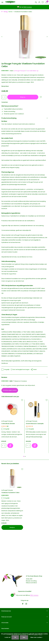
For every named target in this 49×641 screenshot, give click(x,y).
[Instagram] (26, 604)
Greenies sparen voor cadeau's (12, 114)
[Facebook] (23, 604)
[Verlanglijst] (43, 2)
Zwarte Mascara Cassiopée (35, 423)
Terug (4, 12)
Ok (15, 637)
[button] (23, 57)
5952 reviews (27, 7)
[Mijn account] (39, 2)
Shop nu (22, 97)
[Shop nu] (10, 445)
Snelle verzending (8, 111)
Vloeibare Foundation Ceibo (10, 492)
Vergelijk (5, 369)
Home (11, 12)
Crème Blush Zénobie (8, 423)
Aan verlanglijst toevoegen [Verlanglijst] (20, 369)
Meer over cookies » (36, 637)
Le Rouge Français (19, 71)
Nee (24, 637)
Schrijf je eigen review (10, 390)
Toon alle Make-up (32, 71)
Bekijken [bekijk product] (12, 527)
